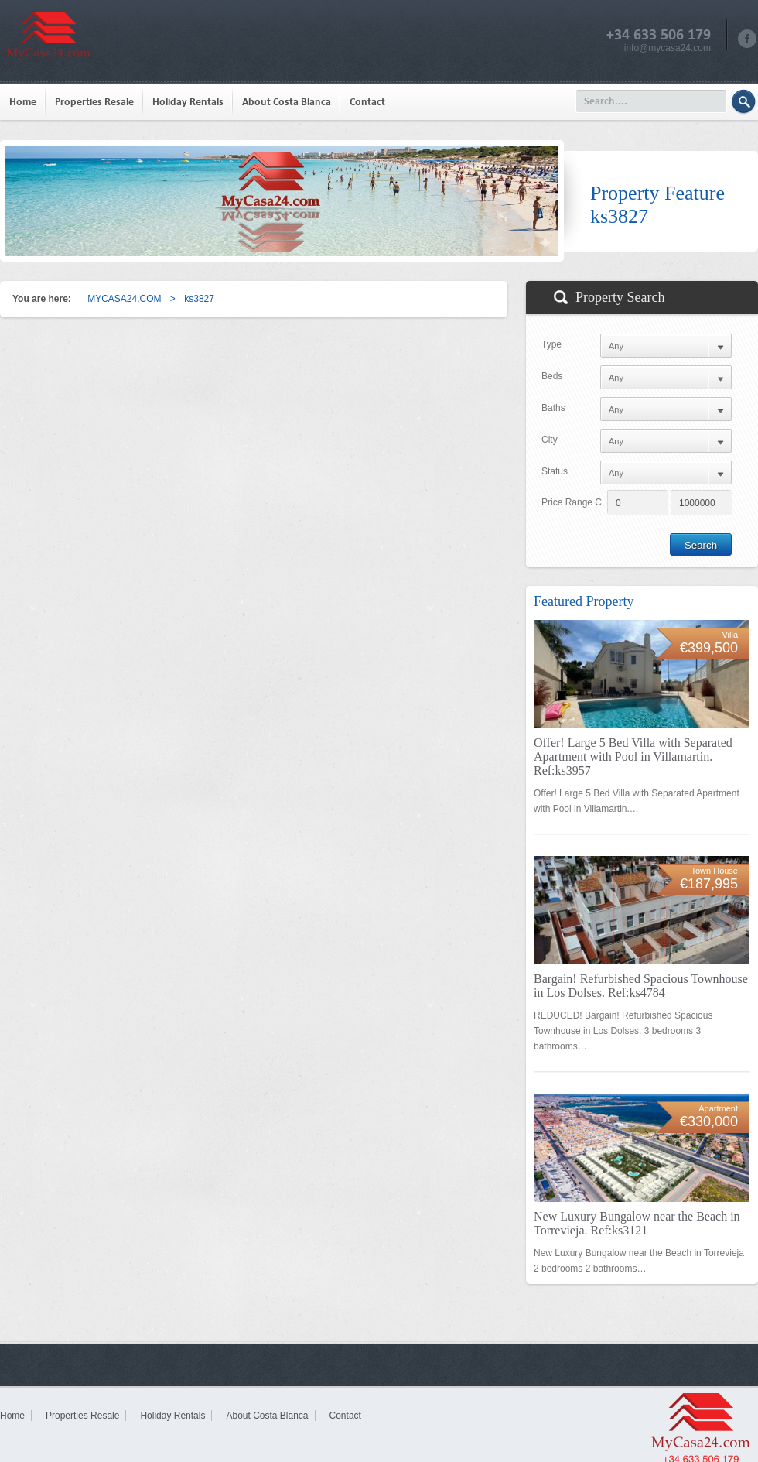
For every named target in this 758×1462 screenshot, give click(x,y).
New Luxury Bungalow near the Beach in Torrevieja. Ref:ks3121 (637, 1223)
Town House (714, 870)
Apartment (718, 1108)
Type (551, 344)
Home (22, 102)
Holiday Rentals (188, 102)
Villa (730, 634)
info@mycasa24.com (667, 48)
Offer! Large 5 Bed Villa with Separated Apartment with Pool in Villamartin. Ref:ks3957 (633, 756)
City (549, 439)
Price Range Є (571, 502)
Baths (553, 407)
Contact (367, 102)
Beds (551, 376)
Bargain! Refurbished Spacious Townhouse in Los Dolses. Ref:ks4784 (641, 985)
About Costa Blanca (286, 102)
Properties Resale (94, 102)
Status (554, 471)
